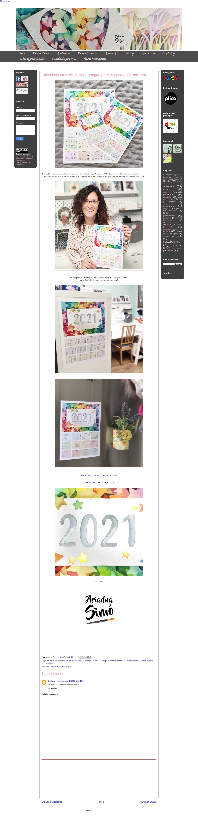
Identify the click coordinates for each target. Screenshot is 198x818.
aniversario (167, 192)
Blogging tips (5, 1)
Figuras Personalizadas (95, 59)
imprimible (167, 220)
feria (174, 211)
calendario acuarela (90, 661)
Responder (52, 688)
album (166, 189)
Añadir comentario (50, 694)
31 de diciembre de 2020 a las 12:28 (70, 681)
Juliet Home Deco (171, 179)
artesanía (167, 197)
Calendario (167, 175)
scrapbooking (171, 241)
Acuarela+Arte (111, 54)
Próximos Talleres (41, 54)
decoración (168, 206)
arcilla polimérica (172, 193)
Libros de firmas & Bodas (32, 59)
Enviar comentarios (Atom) (104, 811)
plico (176, 234)
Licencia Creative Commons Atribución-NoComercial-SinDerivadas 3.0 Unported (24, 160)
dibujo (165, 208)
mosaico (179, 224)
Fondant (176, 177)
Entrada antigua (148, 802)
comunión (166, 204)
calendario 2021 (75, 661)
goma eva (167, 218)
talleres (166, 248)
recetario (166, 236)
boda (170, 199)
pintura (166, 231)
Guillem (51, 681)
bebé (180, 197)
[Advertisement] (99, 779)
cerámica (172, 202)
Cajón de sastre (148, 54)
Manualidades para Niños (64, 59)
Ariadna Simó (63, 54)
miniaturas (167, 222)
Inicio (22, 54)
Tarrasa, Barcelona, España (61, 667)
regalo (179, 236)
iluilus (177, 218)
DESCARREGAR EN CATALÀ (98, 482)
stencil (174, 245)
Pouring (130, 54)
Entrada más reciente (52, 802)
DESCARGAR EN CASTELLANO (99, 475)
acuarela (53, 661)
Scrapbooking (168, 54)
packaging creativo (170, 229)
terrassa (49, 664)
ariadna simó (63, 661)
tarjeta (179, 248)
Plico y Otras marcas (87, 54)
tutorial (170, 250)
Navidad (167, 181)
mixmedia (167, 224)
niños (171, 227)
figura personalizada (170, 214)
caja (180, 199)
